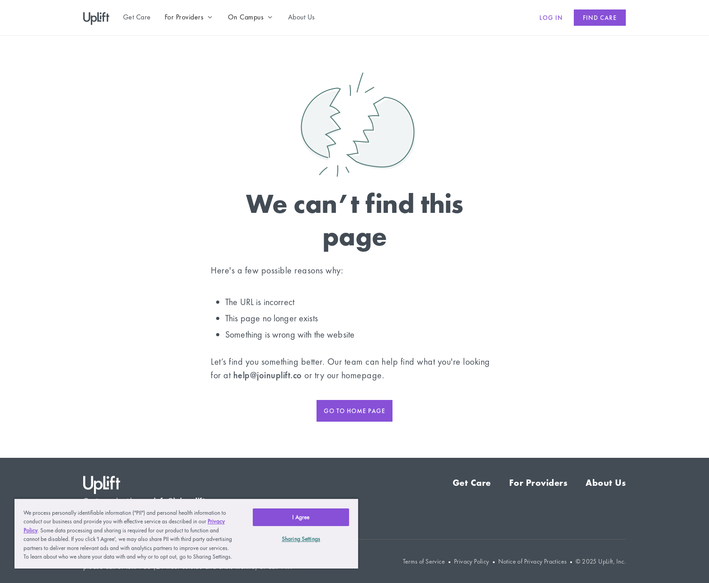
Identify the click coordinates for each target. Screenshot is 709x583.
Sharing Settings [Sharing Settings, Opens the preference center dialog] (301, 539)
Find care (600, 18)
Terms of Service (424, 561)
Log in (551, 18)
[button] (189, 17)
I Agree (300, 517)
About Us (606, 483)
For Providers (538, 483)
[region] (186, 533)
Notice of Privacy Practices (532, 561)
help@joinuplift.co (267, 375)
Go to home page (354, 411)
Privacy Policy (471, 561)
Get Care (472, 483)
